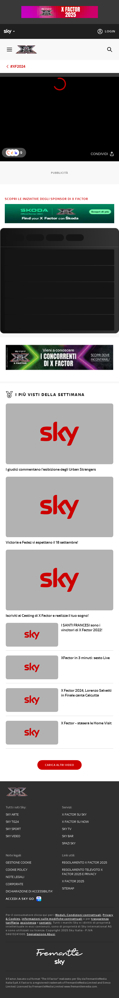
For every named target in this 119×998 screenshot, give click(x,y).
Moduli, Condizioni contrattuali (78, 915)
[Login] (106, 31)
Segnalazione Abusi (41, 934)
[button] (15, 152)
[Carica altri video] (59, 765)
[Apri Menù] (9, 50)
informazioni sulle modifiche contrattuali (52, 918)
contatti (45, 922)
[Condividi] (102, 154)
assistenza (28, 922)
